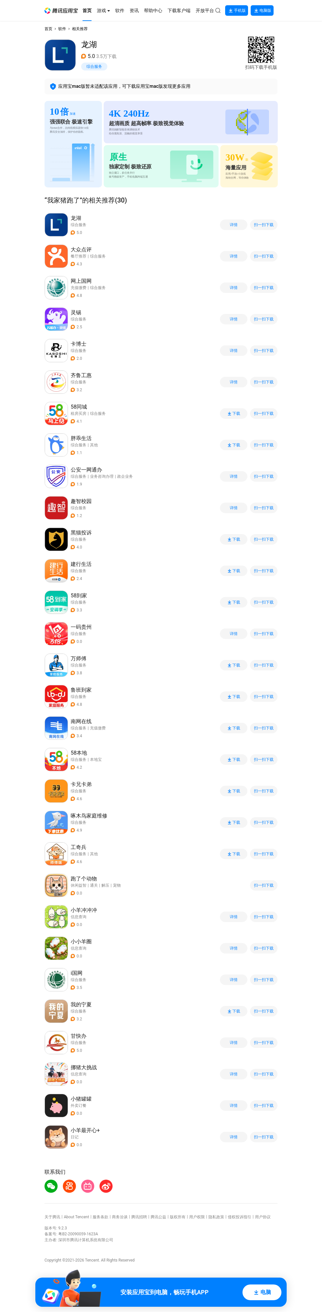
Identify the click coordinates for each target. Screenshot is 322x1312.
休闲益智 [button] (78, 885)
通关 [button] (94, 885)
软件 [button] (62, 29)
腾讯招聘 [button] (139, 1217)
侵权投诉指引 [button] (239, 1217)
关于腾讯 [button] (52, 1217)
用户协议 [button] (263, 1217)
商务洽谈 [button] (120, 1217)
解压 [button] (105, 885)
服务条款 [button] (100, 1217)
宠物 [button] (117, 885)
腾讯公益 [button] (158, 1217)
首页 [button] (48, 29)
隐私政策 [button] (216, 1217)
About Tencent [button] (76, 1217)
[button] (61, 11)
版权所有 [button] (178, 1217)
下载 (233, 413)
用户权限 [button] (197, 1217)
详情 (234, 224)
